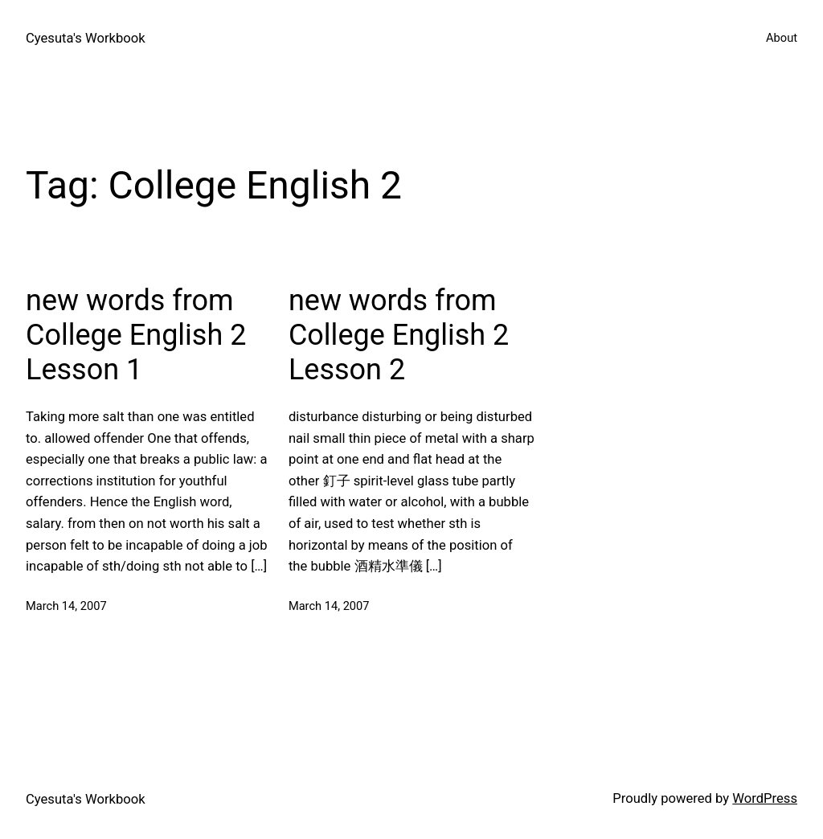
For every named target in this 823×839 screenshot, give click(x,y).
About (781, 38)
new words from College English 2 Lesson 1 (136, 335)
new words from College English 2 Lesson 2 (399, 335)
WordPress (764, 798)
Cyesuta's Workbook (85, 38)
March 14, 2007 (66, 606)
